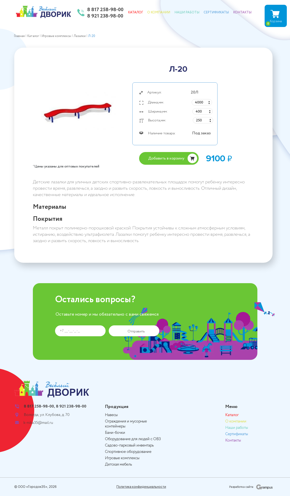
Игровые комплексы (122, 458)
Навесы (111, 415)
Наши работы (186, 12)
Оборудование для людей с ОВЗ (133, 439)
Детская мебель (118, 465)
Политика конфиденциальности (141, 487)
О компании (158, 12)
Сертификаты (216, 12)
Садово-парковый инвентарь (129, 445)
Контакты (242, 12)
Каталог (135, 12)
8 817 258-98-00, (39, 406)
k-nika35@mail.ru (38, 423)
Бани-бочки (115, 433)
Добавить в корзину (166, 158)
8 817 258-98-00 (105, 10)
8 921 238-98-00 (105, 16)
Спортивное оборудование (128, 452)
